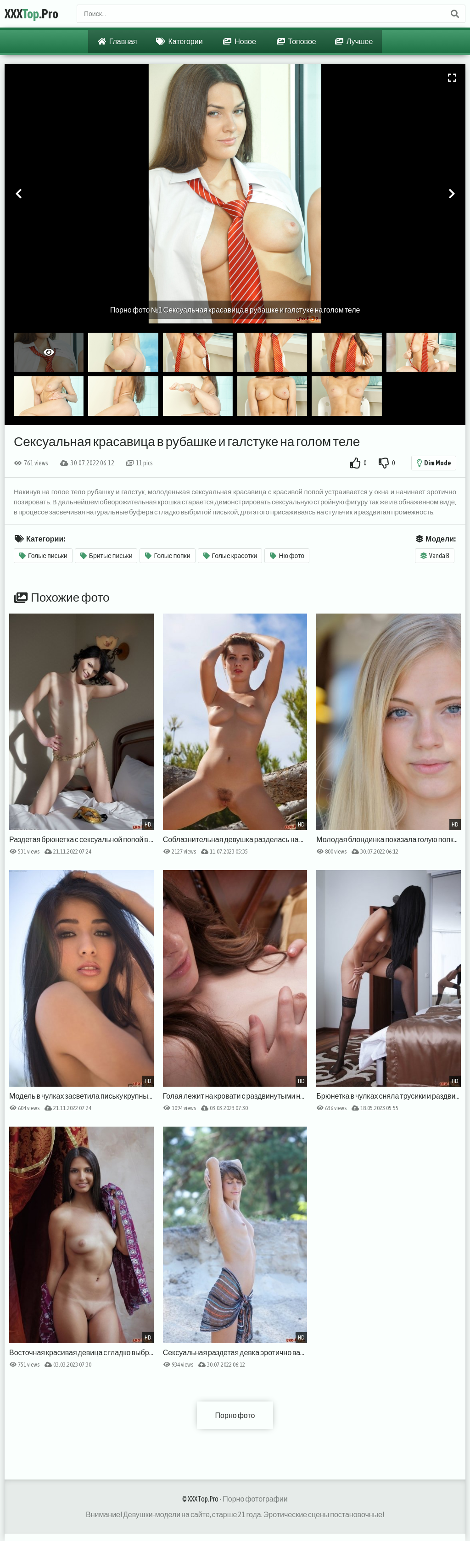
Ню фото (287, 556)
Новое (239, 41)
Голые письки (43, 556)
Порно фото (235, 1415)
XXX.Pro (31, 13)
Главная (117, 41)
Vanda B (434, 556)
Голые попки (167, 556)
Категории (179, 41)
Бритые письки (106, 556)
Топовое (296, 41)
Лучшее (354, 41)
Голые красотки (230, 556)
